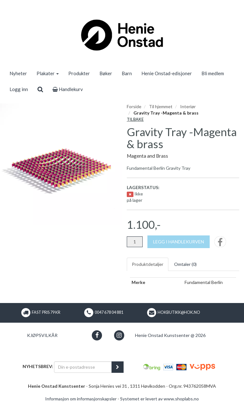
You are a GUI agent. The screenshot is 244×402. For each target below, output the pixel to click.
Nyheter (18, 73)
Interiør (188, 106)
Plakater (48, 73)
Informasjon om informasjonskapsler (81, 398)
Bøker (105, 73)
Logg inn (19, 89)
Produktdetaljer (147, 264)
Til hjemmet (161, 106)
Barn (127, 73)
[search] (40, 89)
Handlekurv (67, 89)
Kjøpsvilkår (42, 335)
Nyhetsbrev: (38, 366)
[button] (97, 335)
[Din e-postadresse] (83, 367)
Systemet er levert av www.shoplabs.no (159, 398)
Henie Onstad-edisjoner (166, 73)
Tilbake (135, 119)
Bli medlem (212, 73)
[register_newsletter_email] (118, 367)
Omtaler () (185, 264)
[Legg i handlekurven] (178, 241)
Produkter (79, 73)
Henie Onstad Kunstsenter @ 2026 (170, 335)
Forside (134, 106)
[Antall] (135, 241)
